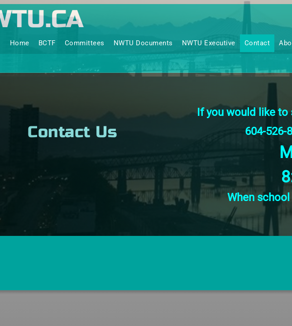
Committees (85, 43)
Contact (257, 43)
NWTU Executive (208, 43)
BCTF (47, 43)
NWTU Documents (143, 43)
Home (19, 43)
